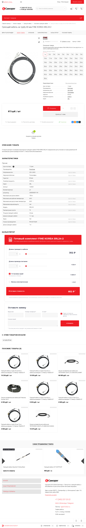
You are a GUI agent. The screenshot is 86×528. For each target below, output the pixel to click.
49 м (81, 74)
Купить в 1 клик (60, 114)
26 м (45, 66)
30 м (66, 66)
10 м (45, 58)
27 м (50, 66)
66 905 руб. (71, 376)
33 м (81, 66)
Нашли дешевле (10, 122)
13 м (60, 58)
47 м (71, 74)
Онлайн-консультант (46, 122)
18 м (45, 62)
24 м (76, 62)
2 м (49, 54)
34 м (45, 70)
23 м (71, 62)
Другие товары (72, 172)
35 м (50, 70)
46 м (66, 74)
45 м (60, 74)
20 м (55, 62)
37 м (60, 70)
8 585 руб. (71, 403)
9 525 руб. (43, 403)
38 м (66, 70)
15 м (71, 58)
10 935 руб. (43, 376)
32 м (76, 66)
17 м (81, 58)
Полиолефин (71, 92)
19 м (50, 62)
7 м (72, 54)
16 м (76, 58)
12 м (55, 58)
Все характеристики (71, 83)
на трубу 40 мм (7, 340)
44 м (55, 74)
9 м (81, 54)
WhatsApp (63, 503)
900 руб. (34, 471)
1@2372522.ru (65, 507)
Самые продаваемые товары (43, 444)
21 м (60, 62)
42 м (45, 74)
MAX (57, 503)
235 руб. (62, 471)
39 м (71, 70)
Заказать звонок (77, 2)
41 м (81, 70)
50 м (45, 78)
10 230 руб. (14, 376)
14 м (66, 58)
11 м (50, 58)
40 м (76, 70)
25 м (81, 62)
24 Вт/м (69, 96)
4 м (59, 54)
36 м (55, 70)
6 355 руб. (14, 403)
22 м (66, 62)
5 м (63, 54)
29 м (60, 66)
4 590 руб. (14, 430)
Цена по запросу (9, 471)
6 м (68, 54)
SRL (69, 98)
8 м (77, 54)
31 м (71, 66)
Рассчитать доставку (28, 122)
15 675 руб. (43, 430)
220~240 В (70, 90)
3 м (54, 54)
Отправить (69, 323)
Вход (58, 2)
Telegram (70, 503)
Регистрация (64, 2)
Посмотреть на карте (51, 495)
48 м (76, 74)
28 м (55, 66)
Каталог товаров (43, 18)
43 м (50, 74)
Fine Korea (70, 88)
